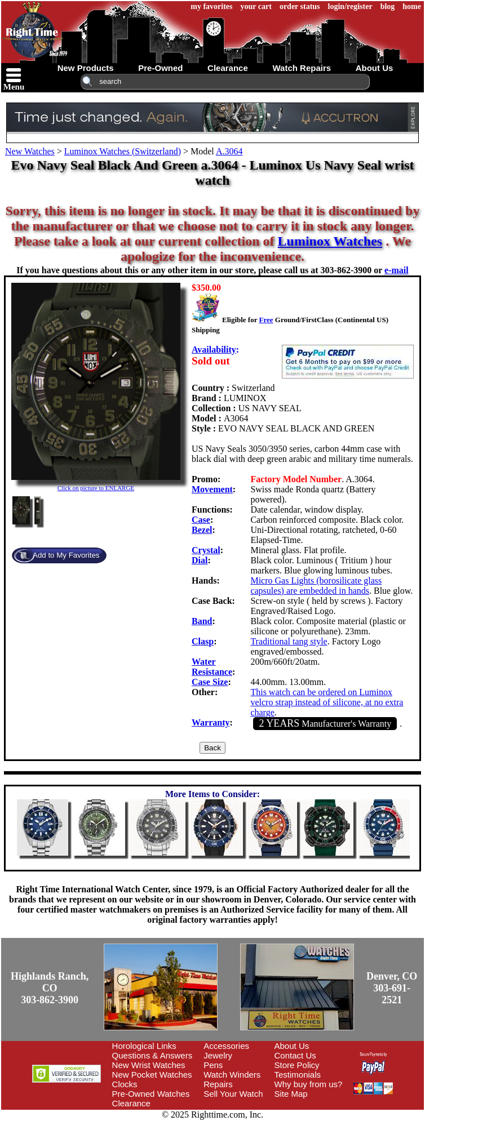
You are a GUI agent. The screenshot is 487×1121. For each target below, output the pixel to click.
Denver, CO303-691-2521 (391, 988)
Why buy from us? (309, 1084)
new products (85, 68)
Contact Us (295, 1055)
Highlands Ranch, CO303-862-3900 (49, 988)
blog (387, 6)
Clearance (131, 1103)
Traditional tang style (288, 641)
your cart (256, 6)
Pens (213, 1065)
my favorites (211, 6)
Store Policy (297, 1065)
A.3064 (229, 151)
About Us (292, 1046)
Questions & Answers (152, 1055)
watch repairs (301, 68)
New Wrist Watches (148, 1065)
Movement (212, 489)
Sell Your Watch (233, 1093)
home (411, 6)
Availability (214, 349)
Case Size (210, 682)
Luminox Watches (330, 241)
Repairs (218, 1084)
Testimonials (298, 1074)
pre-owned (160, 68)
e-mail (396, 270)
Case (201, 519)
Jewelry (217, 1055)
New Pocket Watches (152, 1074)
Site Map (291, 1093)
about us (374, 68)
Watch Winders (231, 1074)
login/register (350, 6)
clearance (227, 68)
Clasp (203, 641)
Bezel (202, 530)
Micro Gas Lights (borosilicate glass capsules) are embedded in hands (316, 585)
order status (300, 6)
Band (202, 621)
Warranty (211, 722)
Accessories (226, 1046)
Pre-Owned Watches (151, 1093)
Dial (199, 560)
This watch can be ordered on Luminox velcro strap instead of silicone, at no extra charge (326, 702)
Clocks (125, 1084)
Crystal (206, 550)
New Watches (30, 151)
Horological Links (144, 1046)
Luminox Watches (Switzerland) (122, 151)
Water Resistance (212, 667)
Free (266, 319)
